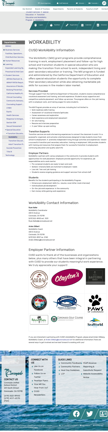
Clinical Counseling (14, 97)
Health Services (13, 115)
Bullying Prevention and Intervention (16, 90)
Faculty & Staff (92, 9)
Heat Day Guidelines (70, 370)
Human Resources (12, 61)
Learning (8, 64)
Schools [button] (81, 3)
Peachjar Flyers (41, 380)
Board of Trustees (42, 9)
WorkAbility (39, 20)
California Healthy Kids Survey (16, 93)
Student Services (33, 12)
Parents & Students (75, 9)
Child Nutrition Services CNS (15, 57)
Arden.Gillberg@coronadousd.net (42, 240)
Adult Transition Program (16, 144)
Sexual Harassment (14, 126)
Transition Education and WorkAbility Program (36, 17)
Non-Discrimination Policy (68, 425)
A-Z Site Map (98, 425)
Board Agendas (46, 3)
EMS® (31, 427)
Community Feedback (71, 363)
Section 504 (11, 123)
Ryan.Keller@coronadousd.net (40, 221)
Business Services (12, 50)
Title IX (9, 152)
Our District (27, 9)
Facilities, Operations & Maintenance (15, 54)
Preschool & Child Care (14, 72)
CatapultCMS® (23, 427)
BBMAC (8, 46)
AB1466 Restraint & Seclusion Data (16, 79)
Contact (105, 9)
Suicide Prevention (14, 148)
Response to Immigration (16, 119)
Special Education (14, 130)
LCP (63, 374)
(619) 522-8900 (12, 395)
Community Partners (70, 366)
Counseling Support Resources (16, 104)
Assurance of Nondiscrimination (16, 86)
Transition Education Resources (16, 141)
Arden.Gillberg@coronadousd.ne (58, 340)
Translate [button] (94, 3)
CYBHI (9, 108)
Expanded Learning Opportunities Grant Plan (15, 68)
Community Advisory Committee (16, 101)
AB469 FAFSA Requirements (16, 83)
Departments (58, 9)
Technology (10, 155)
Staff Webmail (63, 3)
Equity (9, 112)
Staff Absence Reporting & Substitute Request (92, 366)
